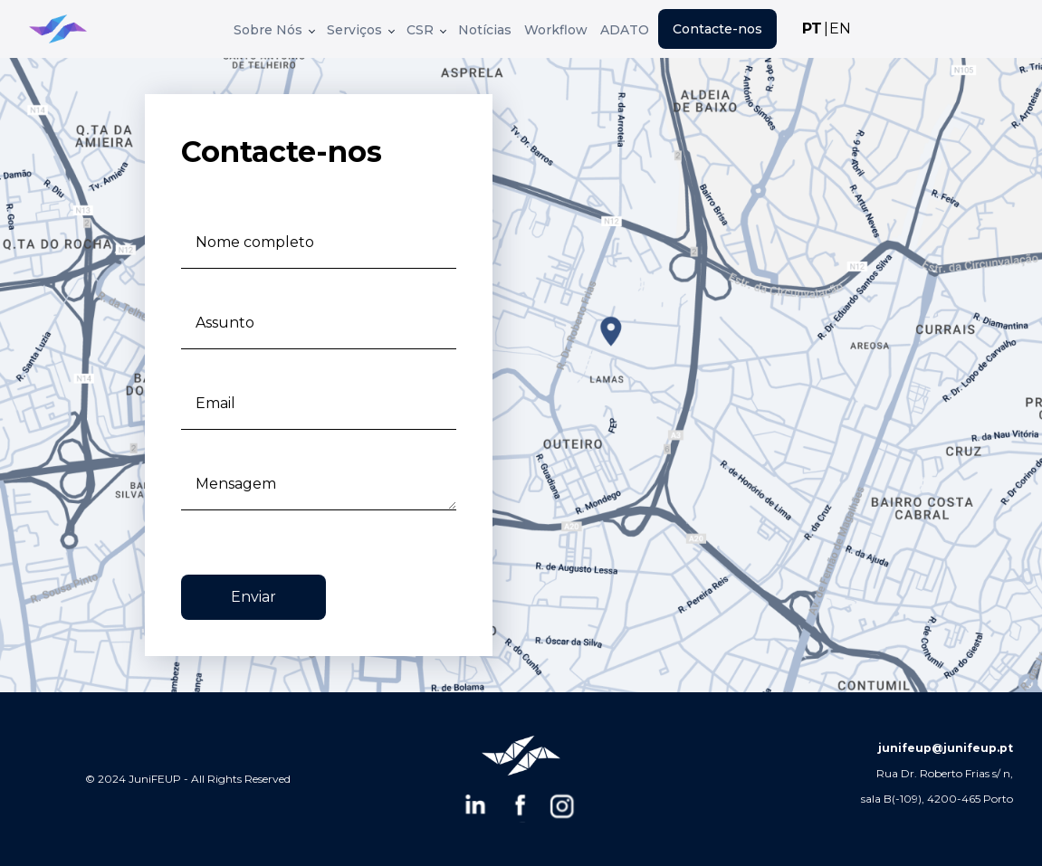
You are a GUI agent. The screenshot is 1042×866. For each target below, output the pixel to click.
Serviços (361, 30)
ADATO (624, 30)
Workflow (556, 30)
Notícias (484, 30)
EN (840, 28)
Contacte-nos (717, 29)
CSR (426, 30)
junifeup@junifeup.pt (945, 748)
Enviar (253, 596)
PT (812, 28)
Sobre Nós (274, 30)
